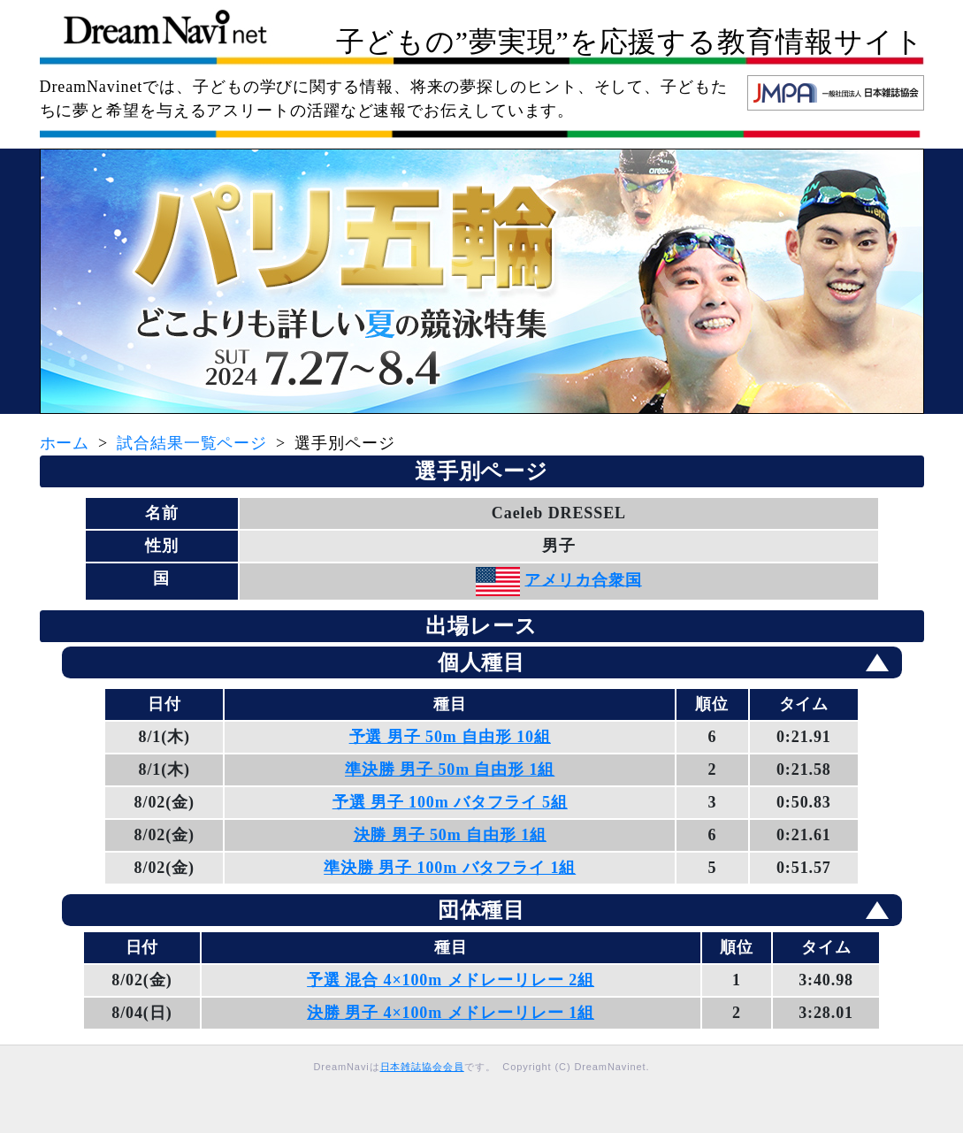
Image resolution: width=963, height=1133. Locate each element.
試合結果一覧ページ (192, 443)
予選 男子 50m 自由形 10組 (450, 737)
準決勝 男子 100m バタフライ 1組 (450, 868)
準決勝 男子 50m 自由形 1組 (449, 769)
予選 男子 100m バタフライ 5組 (450, 802)
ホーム (65, 443)
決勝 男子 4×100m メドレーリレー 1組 (450, 1013)
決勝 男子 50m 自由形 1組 (450, 835)
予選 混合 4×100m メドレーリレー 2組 (450, 980)
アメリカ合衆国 (582, 579)
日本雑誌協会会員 (422, 1066)
